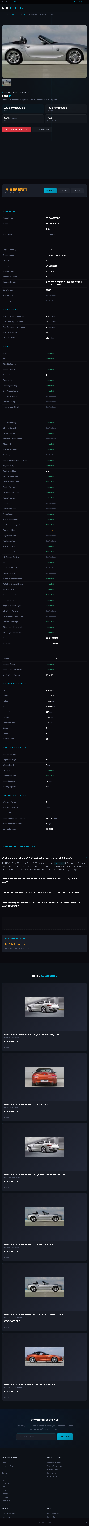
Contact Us (51, 1517)
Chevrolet (5, 1497)
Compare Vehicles (8, 1513)
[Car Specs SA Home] (12, 7)
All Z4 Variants (41, 130)
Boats (76, 2)
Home (4, 14)
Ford (3, 1480)
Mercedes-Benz (8, 1466)
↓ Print (64, 191)
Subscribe (65, 1436)
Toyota (4, 1473)
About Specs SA (53, 1513)
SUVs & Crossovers (54, 1466)
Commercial (51, 1473)
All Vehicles (83, 2)
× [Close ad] (86, 1522)
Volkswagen (6, 1483)
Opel (3, 1487)
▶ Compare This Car (16, 129)
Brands (11, 14)
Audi (3, 1469)
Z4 (24, 14)
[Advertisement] (44, 160)
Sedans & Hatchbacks (55, 1463)
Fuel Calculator (7, 1517)
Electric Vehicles (53, 1476)
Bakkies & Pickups (54, 1469)
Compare (50, 191)
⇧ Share (77, 191)
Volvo (4, 1476)
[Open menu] (84, 8)
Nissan (4, 1490)
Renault (5, 1494)
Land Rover (6, 1501)
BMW (18, 14)
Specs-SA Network (16, 2)
